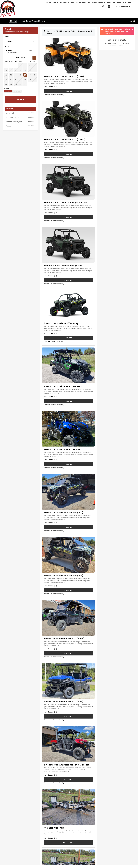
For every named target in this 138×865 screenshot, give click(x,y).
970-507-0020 (124, 6)
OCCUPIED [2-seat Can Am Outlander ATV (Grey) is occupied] (68, 91)
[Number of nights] (31, 51)
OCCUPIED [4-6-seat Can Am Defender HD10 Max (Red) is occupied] (68, 779)
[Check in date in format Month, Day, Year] (17, 51)
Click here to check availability (54, 95)
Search (20, 99)
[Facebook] (103, 6)
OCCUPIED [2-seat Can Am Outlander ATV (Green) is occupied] (68, 154)
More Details (51, 87)
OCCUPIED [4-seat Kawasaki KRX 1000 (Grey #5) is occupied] (68, 590)
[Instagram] (109, 6)
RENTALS (13, 21)
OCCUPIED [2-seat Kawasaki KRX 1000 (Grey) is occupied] (68, 338)
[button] (20, 41)
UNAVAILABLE (68, 842)
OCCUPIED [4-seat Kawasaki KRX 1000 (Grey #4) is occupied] (68, 527)
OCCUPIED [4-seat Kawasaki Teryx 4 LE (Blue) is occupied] (68, 464)
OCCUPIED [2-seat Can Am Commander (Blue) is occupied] (68, 280)
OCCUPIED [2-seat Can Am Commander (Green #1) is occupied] (68, 217)
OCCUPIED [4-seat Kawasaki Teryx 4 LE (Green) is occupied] (68, 401)
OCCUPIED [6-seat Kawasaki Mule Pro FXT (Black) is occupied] (68, 653)
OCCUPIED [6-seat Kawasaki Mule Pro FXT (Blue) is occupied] (68, 716)
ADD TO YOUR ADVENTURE (33, 21)
